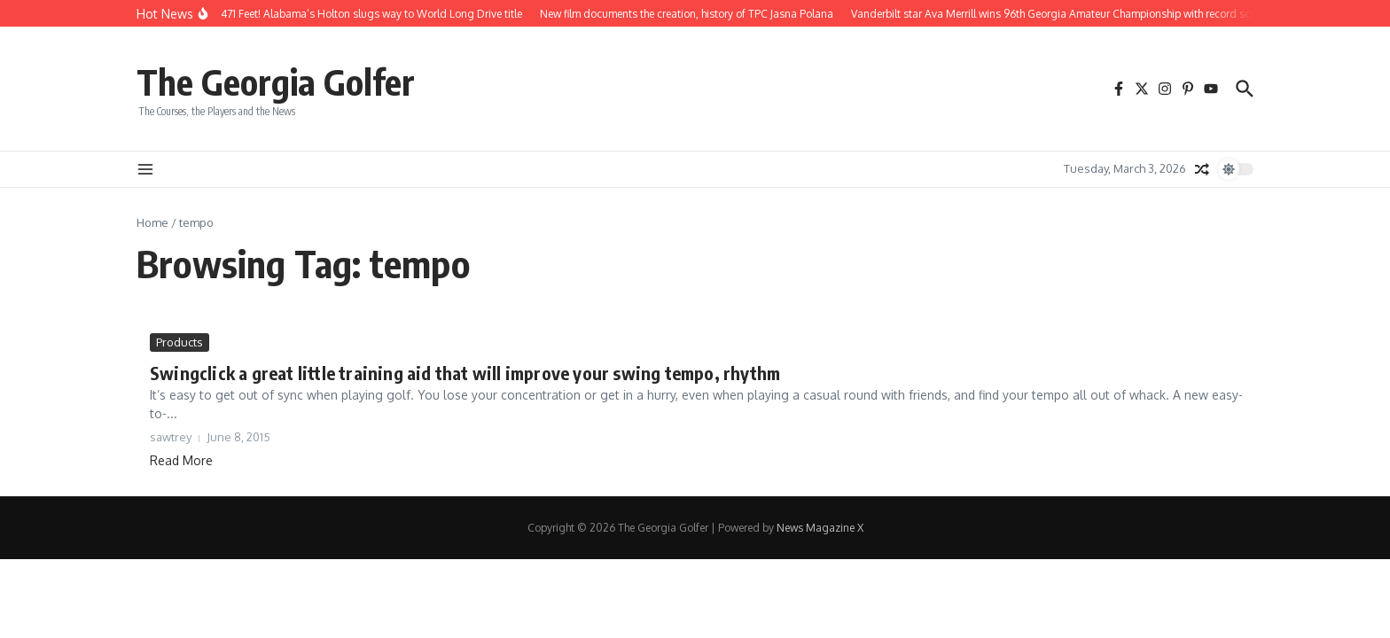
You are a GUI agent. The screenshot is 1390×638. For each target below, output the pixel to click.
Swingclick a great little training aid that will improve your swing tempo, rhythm (465, 373)
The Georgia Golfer (276, 81)
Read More (181, 460)
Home (152, 222)
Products (179, 342)
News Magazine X (820, 527)
